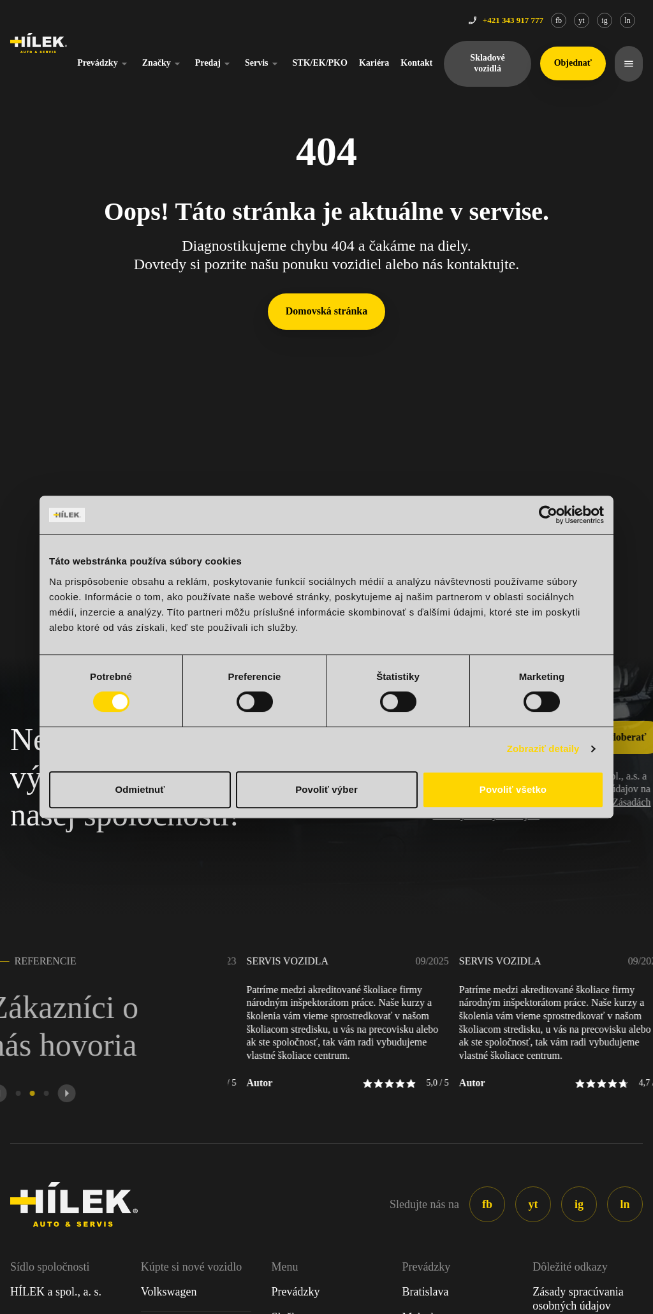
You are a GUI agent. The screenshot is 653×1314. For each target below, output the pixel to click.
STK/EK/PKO (320, 63)
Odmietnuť (140, 789)
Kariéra (374, 63)
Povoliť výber (326, 789)
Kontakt (416, 63)
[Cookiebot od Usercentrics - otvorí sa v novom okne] (548, 514)
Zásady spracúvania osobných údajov (577, 1298)
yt (581, 20)
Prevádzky (104, 63)
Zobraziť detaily (543, 748)
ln (627, 20)
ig (604, 20)
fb (558, 20)
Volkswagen (169, 1291)
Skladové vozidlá (487, 63)
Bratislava (425, 1291)
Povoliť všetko (513, 789)
